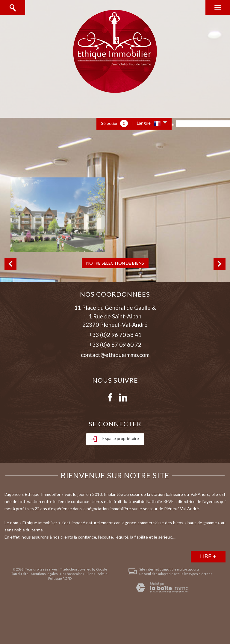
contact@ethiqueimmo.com (115, 354)
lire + (208, 556)
